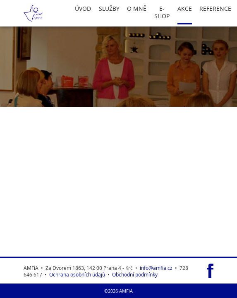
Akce (184, 8)
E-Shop (162, 12)
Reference (215, 8)
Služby (109, 8)
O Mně (136, 8)
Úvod (83, 8)
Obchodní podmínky (135, 274)
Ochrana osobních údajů (77, 274)
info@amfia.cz (156, 267)
